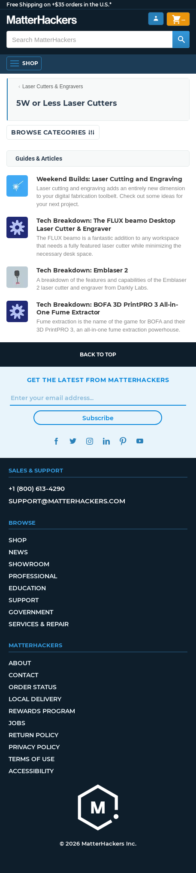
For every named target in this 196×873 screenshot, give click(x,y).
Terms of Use (31, 759)
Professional (33, 576)
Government (31, 612)
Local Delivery (35, 699)
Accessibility (31, 771)
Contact (23, 675)
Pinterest (123, 441)
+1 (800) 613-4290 (37, 488)
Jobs (17, 723)
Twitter (73, 441)
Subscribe (98, 418)
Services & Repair (39, 624)
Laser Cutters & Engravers (52, 87)
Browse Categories (53, 132)
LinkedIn (106, 441)
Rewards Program (42, 711)
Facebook (56, 441)
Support (24, 600)
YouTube (140, 441)
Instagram (89, 441)
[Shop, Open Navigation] (24, 63)
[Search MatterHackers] (181, 39)
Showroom (29, 564)
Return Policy (33, 735)
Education (27, 588)
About (20, 663)
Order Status (33, 687)
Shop (18, 540)
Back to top (98, 354)
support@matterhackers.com (67, 501)
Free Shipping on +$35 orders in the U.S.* (59, 4)
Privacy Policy (34, 747)
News (18, 552)
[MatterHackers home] (41, 21)
